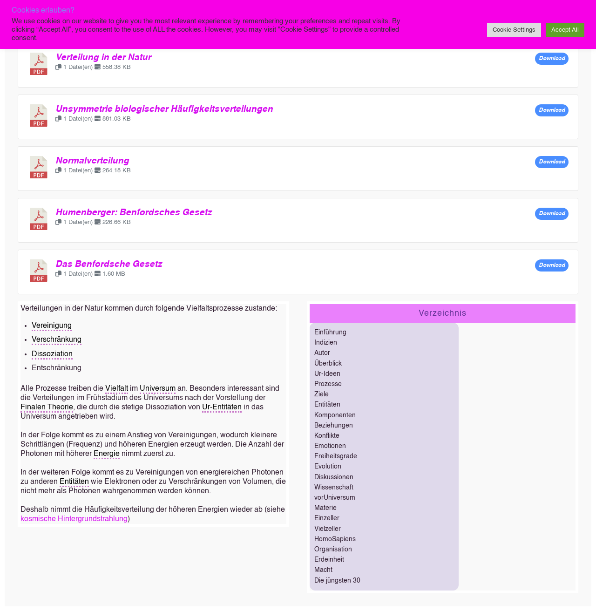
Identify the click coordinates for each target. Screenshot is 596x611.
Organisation (333, 549)
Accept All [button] (565, 30)
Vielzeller (327, 529)
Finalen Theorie (46, 407)
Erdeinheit (329, 560)
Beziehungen (333, 425)
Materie (325, 508)
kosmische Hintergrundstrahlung (74, 519)
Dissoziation (52, 354)
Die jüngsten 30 (337, 580)
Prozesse (328, 384)
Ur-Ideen (327, 374)
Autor (322, 353)
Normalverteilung (92, 161)
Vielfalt (116, 389)
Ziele (321, 394)
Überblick (328, 363)
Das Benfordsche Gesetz (108, 264)
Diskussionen (333, 477)
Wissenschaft (333, 487)
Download (552, 58)
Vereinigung (52, 326)
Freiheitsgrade (335, 456)
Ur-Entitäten (222, 407)
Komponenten (335, 415)
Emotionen (330, 446)
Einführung (330, 332)
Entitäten (74, 482)
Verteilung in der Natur (103, 58)
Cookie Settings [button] (514, 30)
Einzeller (326, 518)
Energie (107, 454)
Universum (158, 389)
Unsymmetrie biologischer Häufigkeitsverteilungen (164, 109)
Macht (323, 570)
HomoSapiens (335, 539)
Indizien (325, 342)
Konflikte (326, 436)
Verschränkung (56, 340)
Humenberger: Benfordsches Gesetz (133, 213)
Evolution (327, 466)
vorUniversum (334, 498)
